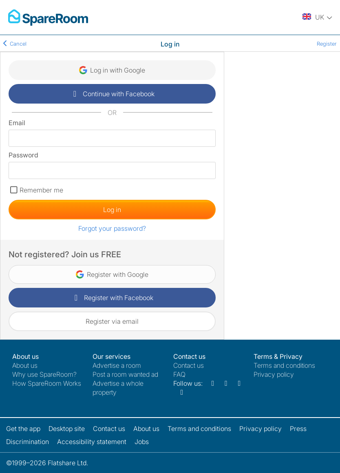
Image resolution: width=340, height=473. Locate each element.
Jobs (142, 442)
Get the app (23, 428)
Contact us (188, 365)
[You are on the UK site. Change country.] (318, 17)
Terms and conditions (284, 365)
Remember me (41, 190)
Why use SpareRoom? (44, 374)
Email (17, 123)
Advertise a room (117, 365)
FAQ (179, 374)
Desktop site (67, 428)
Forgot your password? (112, 228)
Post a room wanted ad (125, 374)
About (25, 365)
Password (23, 155)
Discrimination (27, 442)
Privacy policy (274, 374)
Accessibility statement (91, 442)
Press (298, 428)
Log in (112, 210)
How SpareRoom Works (46, 383)
